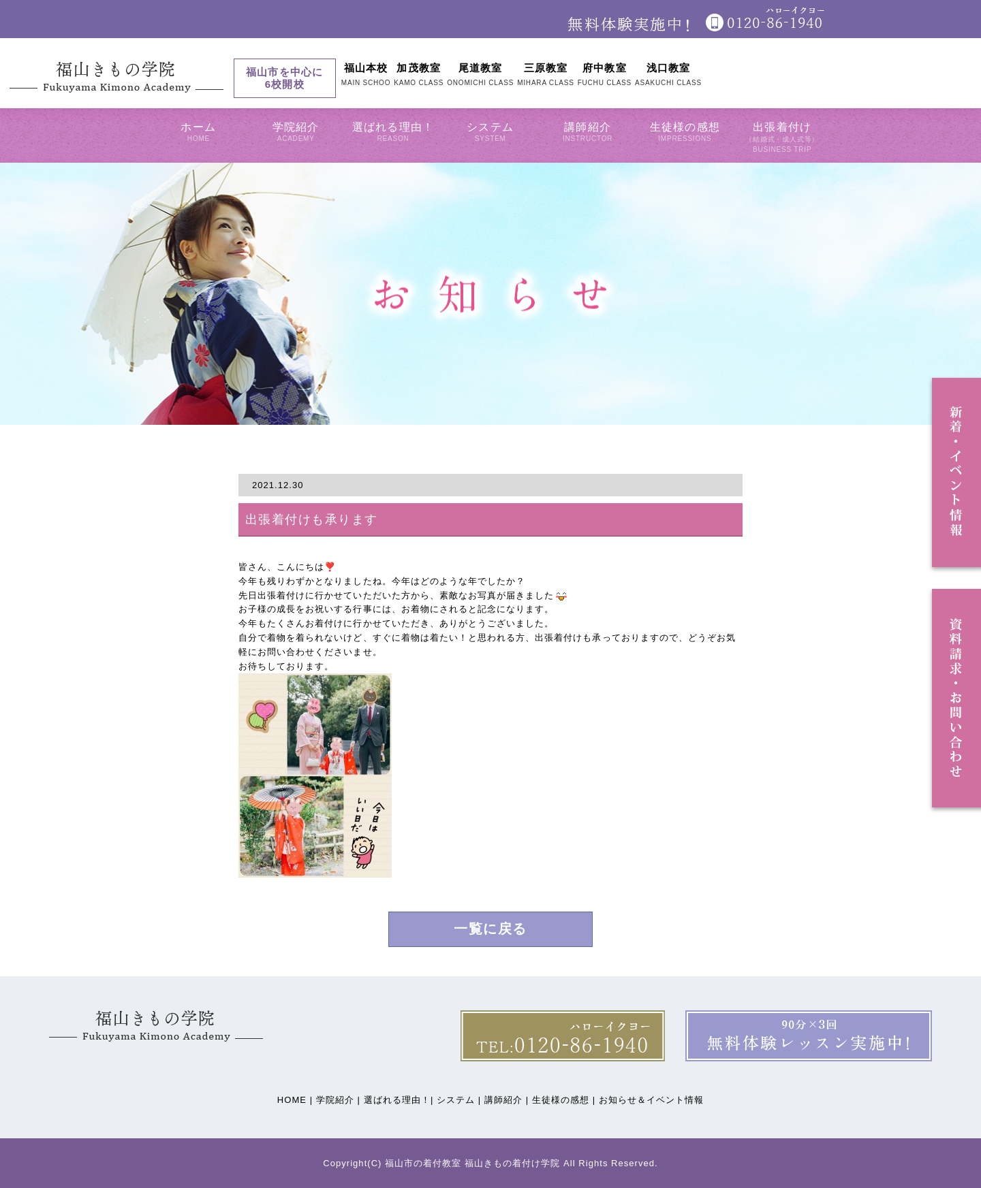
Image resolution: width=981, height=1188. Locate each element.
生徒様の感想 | (563, 1100)
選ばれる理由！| (399, 1100)
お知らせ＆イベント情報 (651, 1100)
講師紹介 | (506, 1100)
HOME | (295, 1100)
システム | (459, 1100)
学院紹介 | (338, 1100)
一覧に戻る (490, 929)
